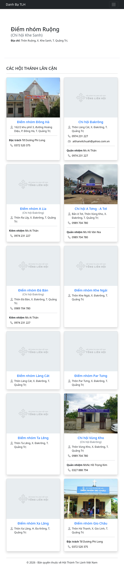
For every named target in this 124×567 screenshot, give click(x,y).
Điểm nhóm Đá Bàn (33, 290)
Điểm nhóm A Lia (33, 208)
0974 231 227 (80, 136)
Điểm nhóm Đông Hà (33, 122)
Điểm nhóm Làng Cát (33, 376)
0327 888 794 (80, 470)
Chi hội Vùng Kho (91, 438)
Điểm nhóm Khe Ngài (90, 290)
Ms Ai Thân (90, 150)
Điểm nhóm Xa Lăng (33, 523)
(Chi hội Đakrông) (33, 212)
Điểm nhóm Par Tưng (90, 376)
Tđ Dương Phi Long (33, 140)
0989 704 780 (80, 223)
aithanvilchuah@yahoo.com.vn (91, 141)
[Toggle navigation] (113, 4)
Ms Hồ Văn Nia (92, 232)
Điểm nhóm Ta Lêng (33, 438)
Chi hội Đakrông (90, 122)
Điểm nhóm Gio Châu (90, 523)
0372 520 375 (22, 145)
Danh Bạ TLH (16, 4)
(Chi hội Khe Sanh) (26, 35)
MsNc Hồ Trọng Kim (95, 465)
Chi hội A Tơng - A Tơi (91, 208)
